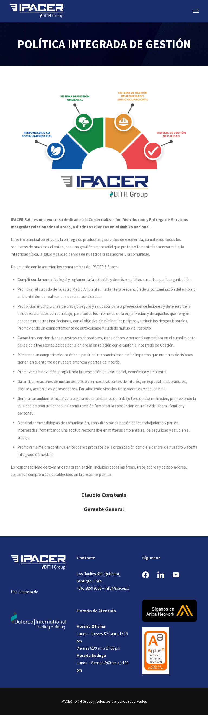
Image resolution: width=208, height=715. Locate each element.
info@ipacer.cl (117, 588)
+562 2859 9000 (89, 588)
